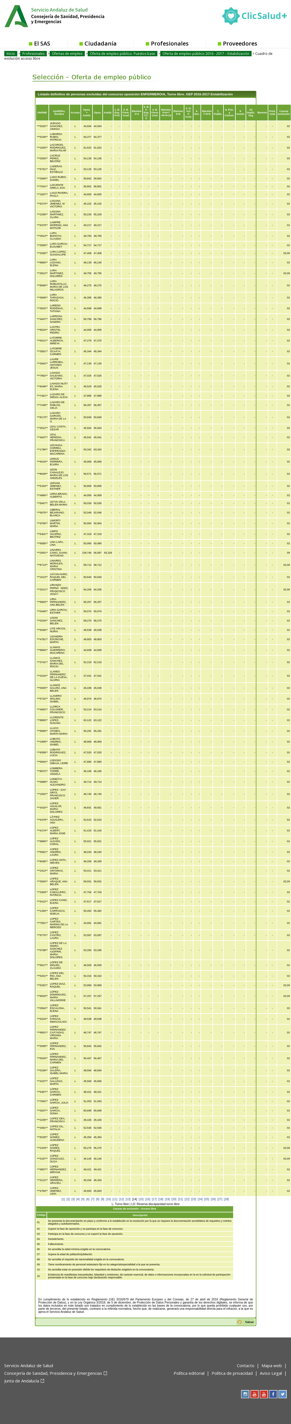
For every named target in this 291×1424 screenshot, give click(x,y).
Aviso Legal (271, 1373)
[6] (88, 1199)
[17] (154, 1199)
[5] (83, 1199)
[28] (226, 1199)
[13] (128, 1199)
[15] (141, 1199)
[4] (78, 1199)
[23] (193, 1199)
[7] (92, 1199)
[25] (206, 1199)
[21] (180, 1199)
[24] (200, 1199)
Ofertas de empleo (67, 53)
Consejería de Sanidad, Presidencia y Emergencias (53, 1373)
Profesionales (170, 43)
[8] (98, 1199)
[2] (68, 1199)
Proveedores (240, 43)
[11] (114, 1199)
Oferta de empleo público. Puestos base (122, 53)
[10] (108, 1199)
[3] (73, 1199)
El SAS (42, 43)
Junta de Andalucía (21, 1381)
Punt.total (272, 112)
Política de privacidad (232, 1373)
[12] (121, 1199)
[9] (102, 1199)
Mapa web (272, 1365)
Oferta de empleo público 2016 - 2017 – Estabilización (206, 53)
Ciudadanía (101, 43)
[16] (147, 1199)
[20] (174, 1199)
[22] (187, 1199)
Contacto (245, 1365)
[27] (219, 1199)
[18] (160, 1199)
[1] (63, 1199)
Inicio (11, 53)
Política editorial (189, 1373)
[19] (167, 1199)
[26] (213, 1199)
